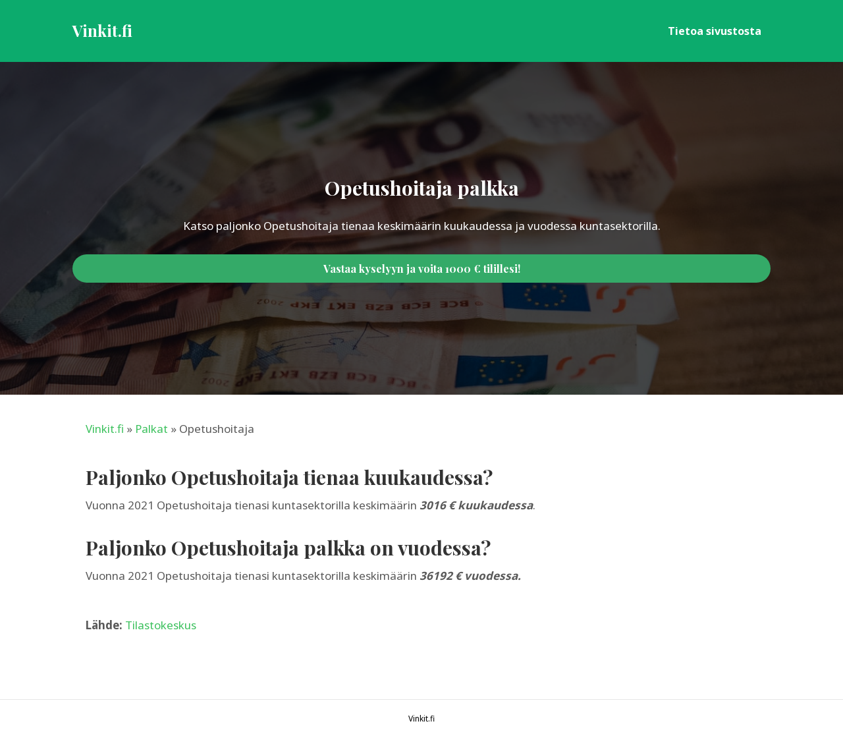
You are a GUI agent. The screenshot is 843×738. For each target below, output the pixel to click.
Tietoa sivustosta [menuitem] (714, 31)
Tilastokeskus (160, 625)
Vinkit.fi (105, 428)
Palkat (151, 428)
